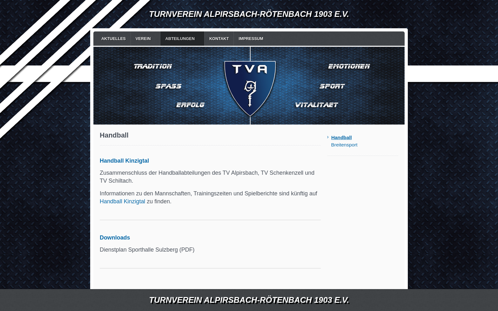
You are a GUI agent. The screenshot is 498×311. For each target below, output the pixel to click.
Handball (341, 137)
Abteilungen (179, 38)
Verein (143, 38)
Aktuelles (113, 38)
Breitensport (344, 144)
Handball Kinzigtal (122, 201)
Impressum (251, 38)
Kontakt (219, 38)
